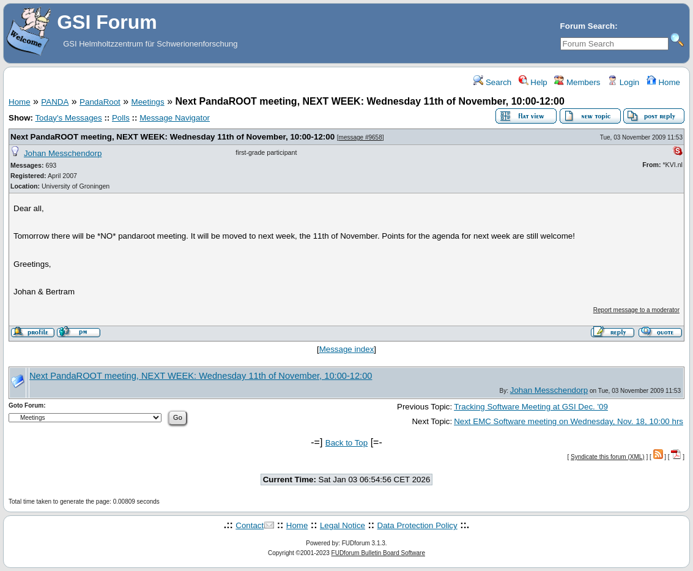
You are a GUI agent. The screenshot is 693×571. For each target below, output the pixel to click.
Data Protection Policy (417, 525)
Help (533, 82)
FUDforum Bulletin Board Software (378, 553)
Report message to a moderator (636, 310)
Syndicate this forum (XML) (608, 456)
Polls (121, 117)
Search (492, 82)
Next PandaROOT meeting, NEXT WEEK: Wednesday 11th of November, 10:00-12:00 (172, 136)
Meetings (148, 101)
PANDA (55, 101)
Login (623, 82)
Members (577, 82)
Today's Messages (68, 117)
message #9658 (360, 137)
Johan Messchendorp (63, 153)
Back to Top (346, 442)
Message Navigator (174, 117)
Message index (346, 349)
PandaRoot (100, 101)
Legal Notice (342, 525)
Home (663, 82)
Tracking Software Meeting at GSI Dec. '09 (531, 406)
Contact (249, 525)
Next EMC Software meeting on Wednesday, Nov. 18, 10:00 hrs (568, 421)
